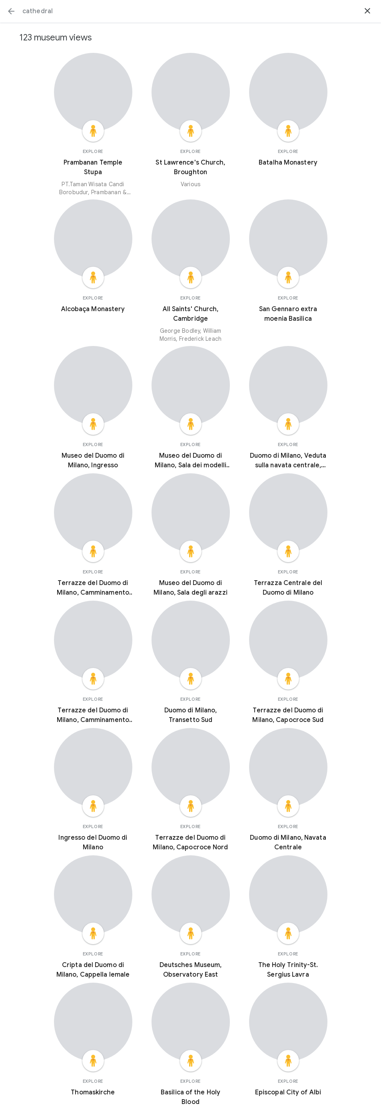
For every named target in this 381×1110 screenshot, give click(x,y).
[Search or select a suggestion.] (190, 11)
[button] (11, 11)
